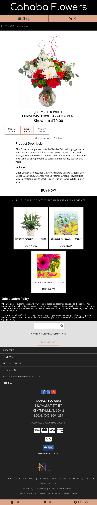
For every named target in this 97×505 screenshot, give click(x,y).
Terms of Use (69, 493)
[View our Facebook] (43, 393)
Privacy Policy (28, 493)
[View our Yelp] (53, 393)
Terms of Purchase (49, 493)
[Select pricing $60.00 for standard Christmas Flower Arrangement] (12, 130)
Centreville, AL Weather (32, 488)
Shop (24, 18)
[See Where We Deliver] (48, 342)
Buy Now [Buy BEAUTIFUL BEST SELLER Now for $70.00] (48, 289)
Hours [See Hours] (81, 502)
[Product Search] (49, 326)
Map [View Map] (48, 502)
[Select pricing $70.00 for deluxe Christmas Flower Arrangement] (27, 130)
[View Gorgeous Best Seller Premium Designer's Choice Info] (66, 222)
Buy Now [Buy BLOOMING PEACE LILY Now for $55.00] (30, 246)
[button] (48, 448)
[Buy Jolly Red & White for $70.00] (48, 190)
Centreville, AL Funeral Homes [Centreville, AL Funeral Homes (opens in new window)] (18, 478)
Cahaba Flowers (48, 7)
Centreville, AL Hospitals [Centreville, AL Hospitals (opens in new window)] (52, 478)
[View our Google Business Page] (48, 393)
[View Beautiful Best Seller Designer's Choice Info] (48, 266)
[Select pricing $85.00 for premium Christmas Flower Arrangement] (41, 130)
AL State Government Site (63, 488)
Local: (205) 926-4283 (48, 415)
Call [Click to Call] (16, 502)
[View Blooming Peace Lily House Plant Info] (31, 222)
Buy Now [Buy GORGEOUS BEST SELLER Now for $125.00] (66, 246)
